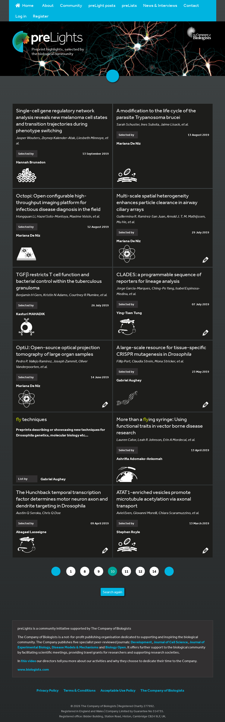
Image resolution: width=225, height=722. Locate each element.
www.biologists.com (33, 667)
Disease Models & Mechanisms (75, 645)
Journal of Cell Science (170, 640)
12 (143, 569)
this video (28, 659)
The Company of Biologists (162, 688)
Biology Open (115, 645)
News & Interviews (160, 5)
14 (158, 569)
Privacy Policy (48, 688)
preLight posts (101, 5)
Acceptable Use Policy (117, 688)
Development (141, 640)
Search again (112, 590)
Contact (191, 5)
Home (24, 5)
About (48, 5)
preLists (129, 5)
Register (41, 15)
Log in (20, 15)
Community (71, 5)
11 (128, 569)
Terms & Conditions (79, 688)
